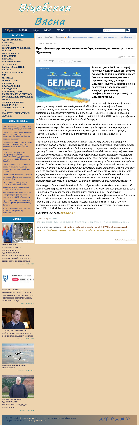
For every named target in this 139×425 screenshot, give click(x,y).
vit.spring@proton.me (35, 420)
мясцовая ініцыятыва (90, 222)
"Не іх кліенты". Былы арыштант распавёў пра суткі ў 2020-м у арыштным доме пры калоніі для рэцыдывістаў (16, 168)
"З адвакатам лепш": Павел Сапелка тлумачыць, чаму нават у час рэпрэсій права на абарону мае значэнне (17, 145)
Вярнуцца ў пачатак (125, 239)
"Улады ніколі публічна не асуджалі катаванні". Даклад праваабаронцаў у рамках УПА (17, 177)
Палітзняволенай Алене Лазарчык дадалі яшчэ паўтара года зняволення (17, 210)
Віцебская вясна (26, 418)
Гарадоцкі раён (47, 222)
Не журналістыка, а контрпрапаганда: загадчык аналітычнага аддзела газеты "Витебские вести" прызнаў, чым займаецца (18, 295)
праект (102, 222)
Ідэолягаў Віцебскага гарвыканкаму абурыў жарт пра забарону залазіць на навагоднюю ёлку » (82, 230)
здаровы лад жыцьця (120, 222)
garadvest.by (67, 213)
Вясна (49, 21)
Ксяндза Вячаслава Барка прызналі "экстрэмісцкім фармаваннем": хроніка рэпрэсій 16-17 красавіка (17, 195)
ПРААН (78, 222)
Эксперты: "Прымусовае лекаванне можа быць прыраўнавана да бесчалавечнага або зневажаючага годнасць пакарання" (17, 135)
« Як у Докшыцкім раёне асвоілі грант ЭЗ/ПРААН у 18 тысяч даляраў (95, 227)
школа (108, 222)
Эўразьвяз (58, 222)
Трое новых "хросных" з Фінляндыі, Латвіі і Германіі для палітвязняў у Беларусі (17, 203)
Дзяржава (53, 219)
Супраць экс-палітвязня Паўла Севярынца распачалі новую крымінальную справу (17, 333)
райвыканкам (68, 222)
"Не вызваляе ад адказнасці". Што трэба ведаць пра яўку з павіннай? (17, 128)
